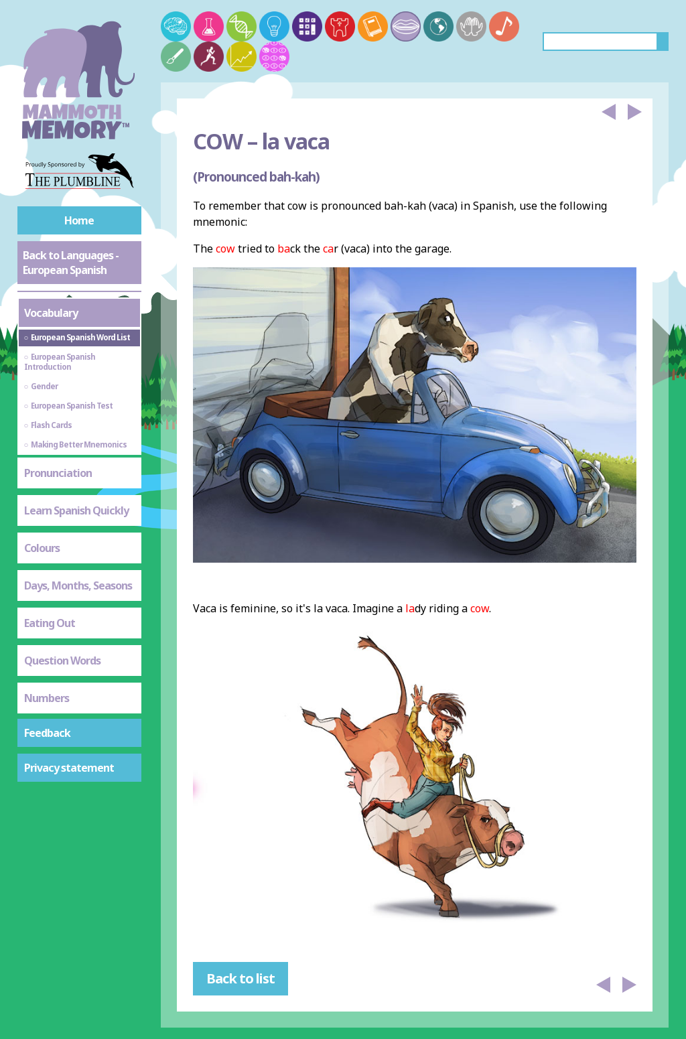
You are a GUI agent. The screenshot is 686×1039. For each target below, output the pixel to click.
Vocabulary (51, 312)
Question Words (62, 660)
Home (79, 220)
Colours (42, 548)
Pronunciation (58, 473)
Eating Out (49, 623)
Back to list (240, 978)
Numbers (46, 698)
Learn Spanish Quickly (76, 510)
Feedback (47, 732)
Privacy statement (69, 767)
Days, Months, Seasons (78, 585)
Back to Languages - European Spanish (71, 262)
